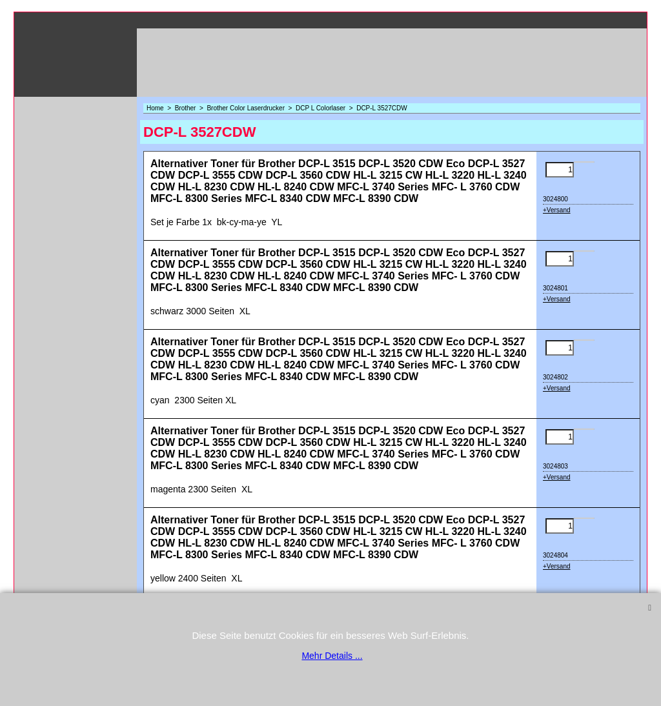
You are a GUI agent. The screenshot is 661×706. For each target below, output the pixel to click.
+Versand (557, 210)
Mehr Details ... (331, 656)
